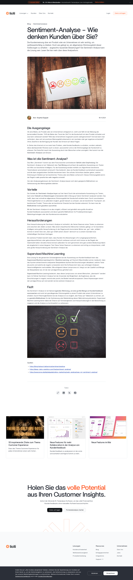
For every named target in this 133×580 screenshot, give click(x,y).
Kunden (33, 13)
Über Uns (42, 13)
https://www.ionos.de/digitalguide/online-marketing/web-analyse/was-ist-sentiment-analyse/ (63, 372)
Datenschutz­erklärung (22, 576)
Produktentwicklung (79, 556)
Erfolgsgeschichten (102, 553)
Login (108, 13)
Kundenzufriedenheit (80, 549)
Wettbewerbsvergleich (80, 553)
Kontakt (50, 13)
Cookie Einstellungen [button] (45, 576)
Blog (97, 549)
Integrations (100, 556)
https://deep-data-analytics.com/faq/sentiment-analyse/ (50, 369)
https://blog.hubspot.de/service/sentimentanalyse (47, 366)
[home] (10, 13)
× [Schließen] (130, 2)
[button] (24, 13)
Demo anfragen (120, 13)
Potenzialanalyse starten (75, 510)
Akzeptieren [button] (110, 573)
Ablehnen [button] (94, 573)
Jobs (118, 553)
